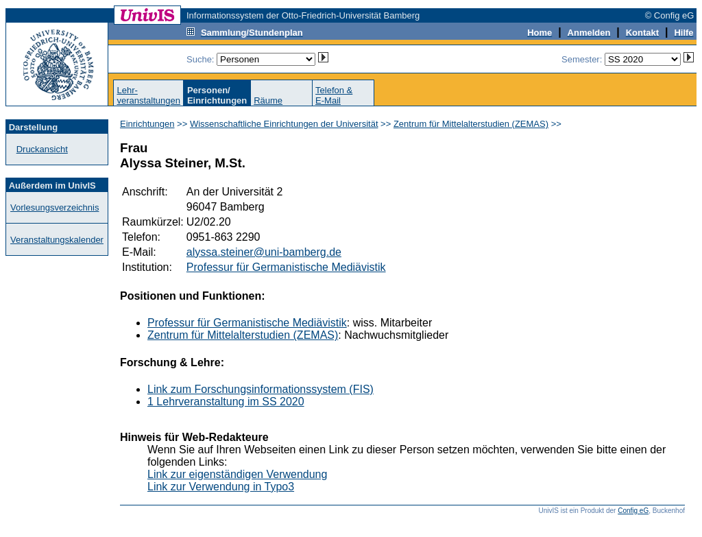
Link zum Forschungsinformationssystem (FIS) (260, 389)
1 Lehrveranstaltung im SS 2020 (225, 401)
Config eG (633, 510)
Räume (268, 100)
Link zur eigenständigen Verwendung (237, 474)
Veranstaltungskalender (57, 240)
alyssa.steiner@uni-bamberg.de (263, 252)
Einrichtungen (147, 124)
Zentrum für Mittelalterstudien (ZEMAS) (471, 124)
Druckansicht (42, 149)
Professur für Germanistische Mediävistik (286, 267)
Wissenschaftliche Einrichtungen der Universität (284, 124)
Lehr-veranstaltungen (148, 95)
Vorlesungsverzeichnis (54, 207)
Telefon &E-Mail (333, 95)
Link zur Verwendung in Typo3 (220, 486)
